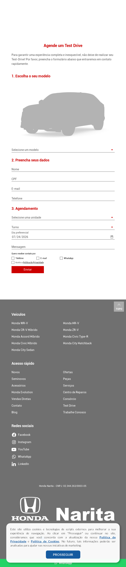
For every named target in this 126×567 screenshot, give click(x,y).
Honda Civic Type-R (75, 336)
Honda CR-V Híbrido (24, 329)
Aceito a (29, 262)
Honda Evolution (22, 392)
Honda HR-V (71, 323)
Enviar (28, 269)
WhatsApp (68, 258)
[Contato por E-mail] (37, 258)
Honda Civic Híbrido (24, 343)
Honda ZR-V (71, 329)
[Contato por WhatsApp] (61, 258)
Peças (67, 378)
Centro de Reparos (74, 392)
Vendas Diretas (21, 399)
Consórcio (69, 399)
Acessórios (18, 385)
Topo (119, 306)
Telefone (19, 258)
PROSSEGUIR (63, 556)
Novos (16, 372)
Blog (14, 412)
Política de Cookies (45, 543)
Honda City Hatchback (77, 343)
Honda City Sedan (23, 350)
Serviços (68, 385)
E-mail (43, 258)
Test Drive (69, 405)
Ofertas (68, 372)
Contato (17, 405)
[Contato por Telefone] (13, 258)
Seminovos (19, 378)
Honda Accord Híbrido (26, 336)
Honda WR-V (20, 323)
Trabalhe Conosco (74, 412)
